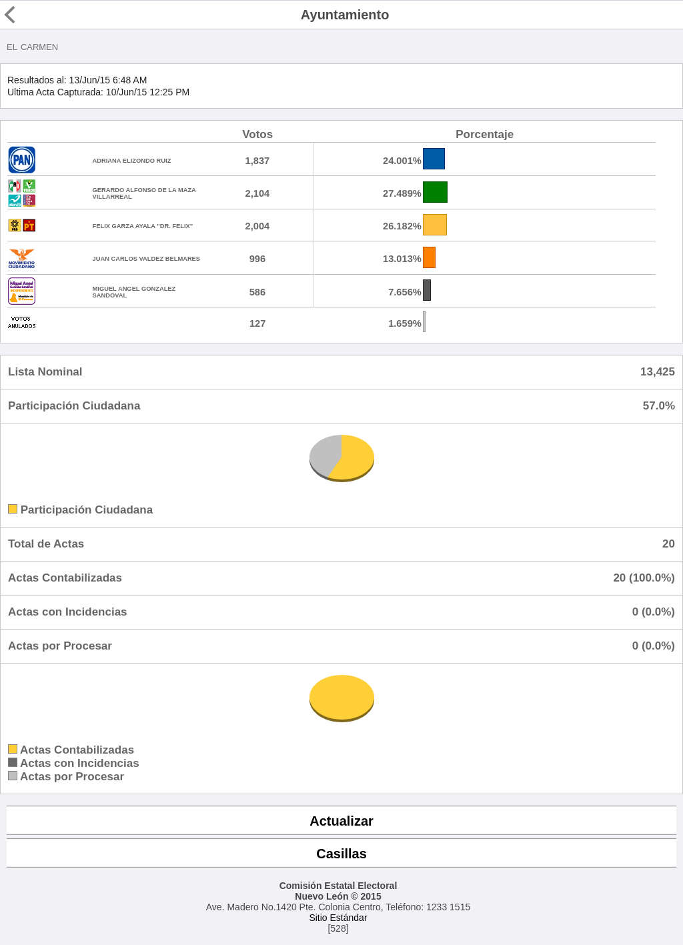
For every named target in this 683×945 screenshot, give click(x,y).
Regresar (34, 14)
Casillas (341, 853)
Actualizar (341, 821)
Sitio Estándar (338, 917)
